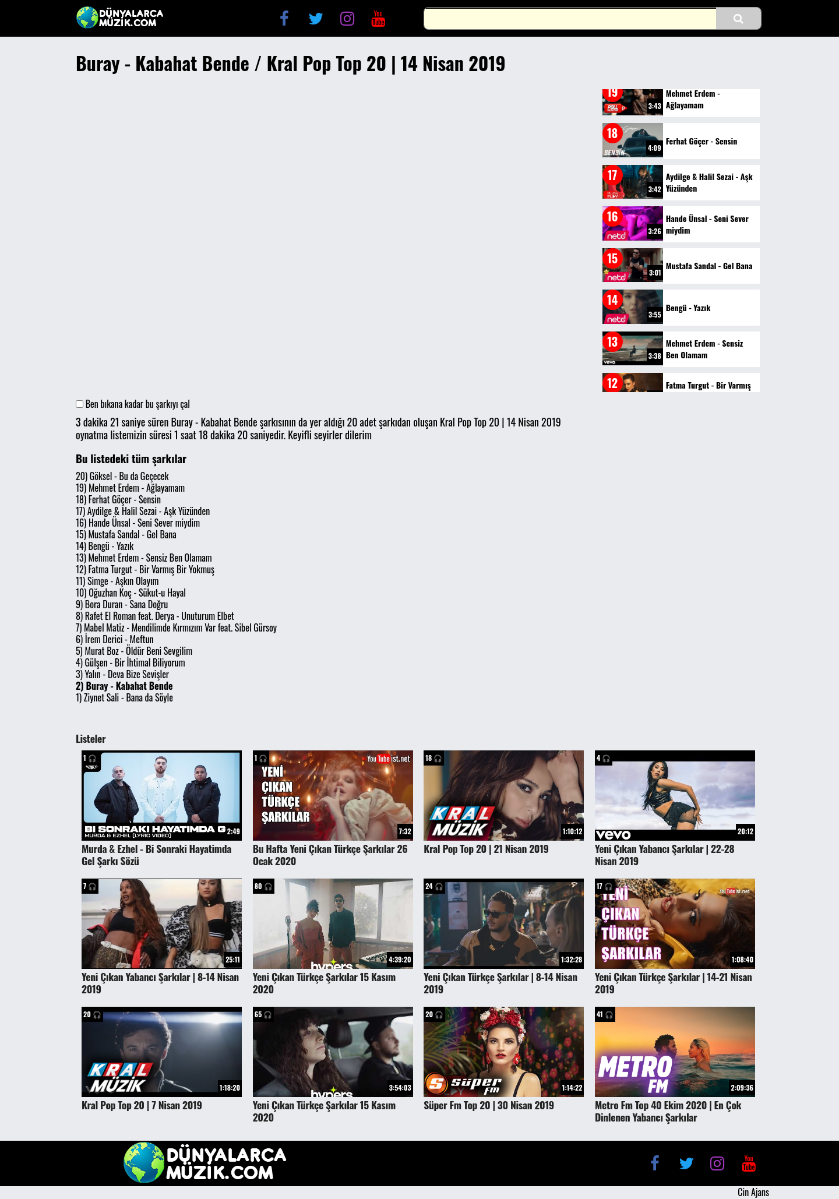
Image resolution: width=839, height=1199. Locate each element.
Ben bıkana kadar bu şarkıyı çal (133, 404)
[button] (738, 18)
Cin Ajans (753, 1192)
